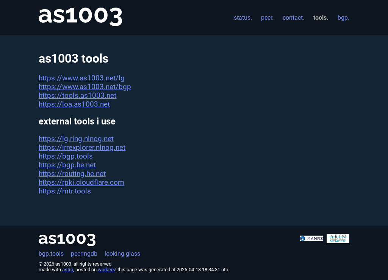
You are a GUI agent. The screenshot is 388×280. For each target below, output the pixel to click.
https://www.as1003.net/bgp (85, 86)
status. (243, 17)
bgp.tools (51, 253)
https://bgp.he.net (67, 164)
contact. (293, 17)
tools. (321, 17)
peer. (267, 17)
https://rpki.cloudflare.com (81, 182)
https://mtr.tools (65, 191)
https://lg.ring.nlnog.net (76, 138)
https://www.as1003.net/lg (82, 78)
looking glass (122, 253)
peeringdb (84, 253)
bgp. (343, 17)
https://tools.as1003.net (77, 95)
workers (106, 269)
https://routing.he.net (72, 173)
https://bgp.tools (66, 156)
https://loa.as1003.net (74, 104)
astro (67, 269)
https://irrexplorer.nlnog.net (82, 147)
